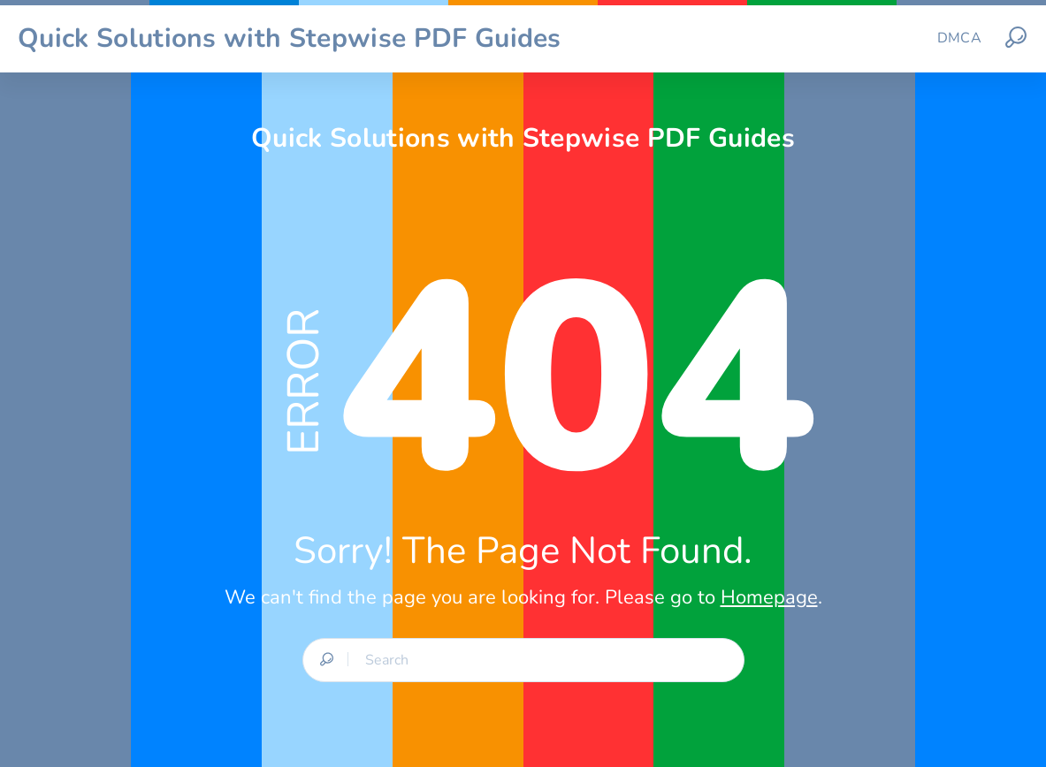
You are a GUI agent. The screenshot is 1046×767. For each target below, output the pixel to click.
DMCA (959, 38)
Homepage (769, 597)
